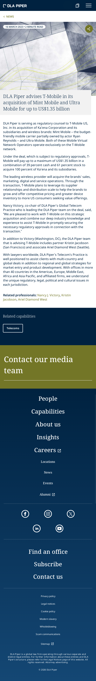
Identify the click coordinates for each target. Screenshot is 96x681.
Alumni (45, 494)
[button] (48, 367)
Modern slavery (48, 619)
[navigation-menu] (89, 5)
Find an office (48, 552)
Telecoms (13, 328)
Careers (45, 450)
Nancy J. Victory (48, 295)
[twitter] (71, 514)
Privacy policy (48, 596)
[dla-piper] (15, 5)
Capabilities (48, 411)
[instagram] (48, 514)
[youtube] (59, 528)
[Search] (67, 5)
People (47, 398)
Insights (48, 437)
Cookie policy (48, 611)
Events (48, 483)
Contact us (48, 576)
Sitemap (45, 644)
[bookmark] (77, 5)
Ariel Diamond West (32, 299)
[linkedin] (37, 528)
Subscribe (48, 564)
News (10, 16)
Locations (48, 462)
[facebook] (25, 514)
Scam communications (48, 634)
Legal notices (48, 603)
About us (48, 424)
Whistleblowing (48, 626)
